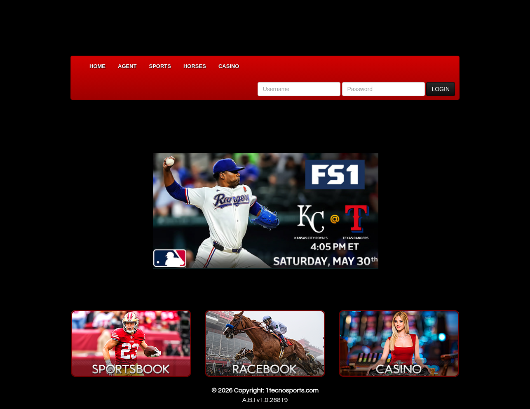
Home (97, 66)
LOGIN (441, 89)
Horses (194, 66)
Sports (160, 66)
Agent (127, 66)
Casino (228, 66)
